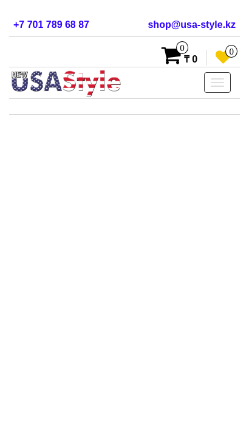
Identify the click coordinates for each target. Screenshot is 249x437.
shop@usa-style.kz (192, 24)
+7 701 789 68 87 (51, 24)
